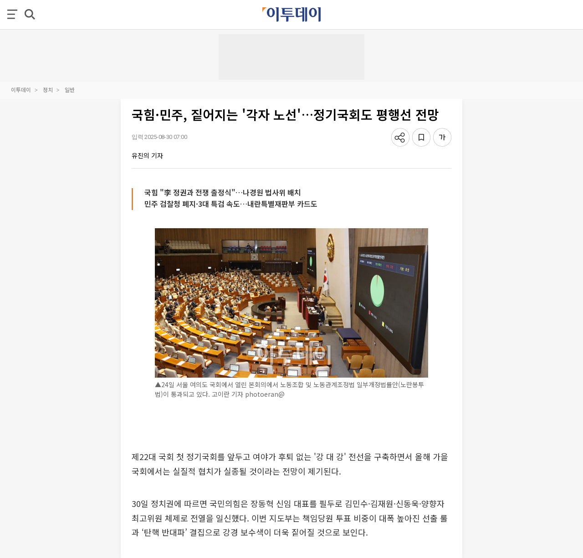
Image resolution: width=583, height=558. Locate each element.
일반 (70, 89)
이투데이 (21, 89)
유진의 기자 (147, 155)
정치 (48, 89)
